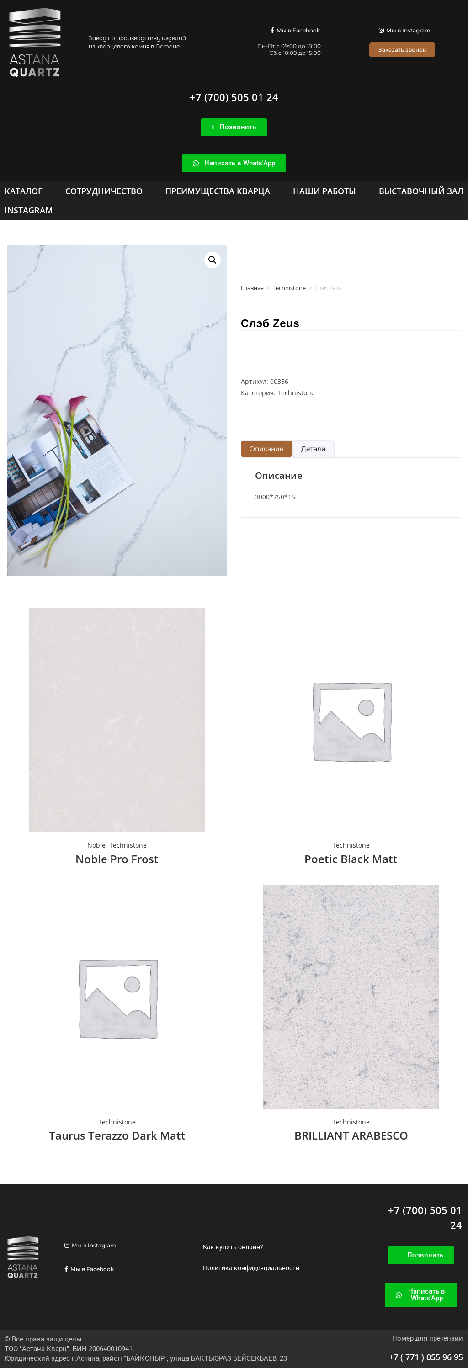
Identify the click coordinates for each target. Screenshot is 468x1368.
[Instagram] (29, 210)
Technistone (289, 288)
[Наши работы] (324, 191)
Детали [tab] (313, 449)
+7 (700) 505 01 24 (234, 97)
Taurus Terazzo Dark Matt (117, 1135)
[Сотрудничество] (104, 191)
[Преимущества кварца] (218, 191)
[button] (212, 260)
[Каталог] (23, 191)
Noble (96, 845)
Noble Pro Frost (117, 858)
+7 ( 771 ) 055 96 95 (426, 1357)
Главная (252, 288)
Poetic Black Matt (351, 858)
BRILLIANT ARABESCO (351, 1135)
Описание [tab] (267, 449)
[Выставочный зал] (421, 191)
